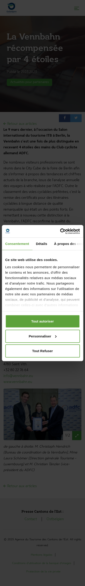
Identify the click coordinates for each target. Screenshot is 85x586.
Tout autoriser (42, 321)
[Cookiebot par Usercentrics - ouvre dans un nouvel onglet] (60, 231)
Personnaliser (43, 336)
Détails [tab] (41, 244)
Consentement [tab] (17, 244)
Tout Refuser (42, 351)
